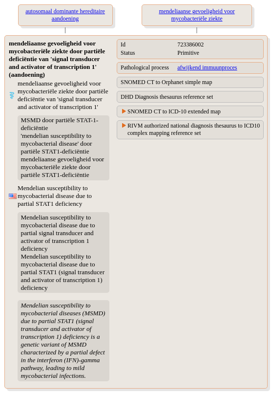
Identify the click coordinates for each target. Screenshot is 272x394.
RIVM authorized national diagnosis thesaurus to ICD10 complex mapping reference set (193, 129)
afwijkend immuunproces (207, 67)
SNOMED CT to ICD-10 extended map (174, 111)
